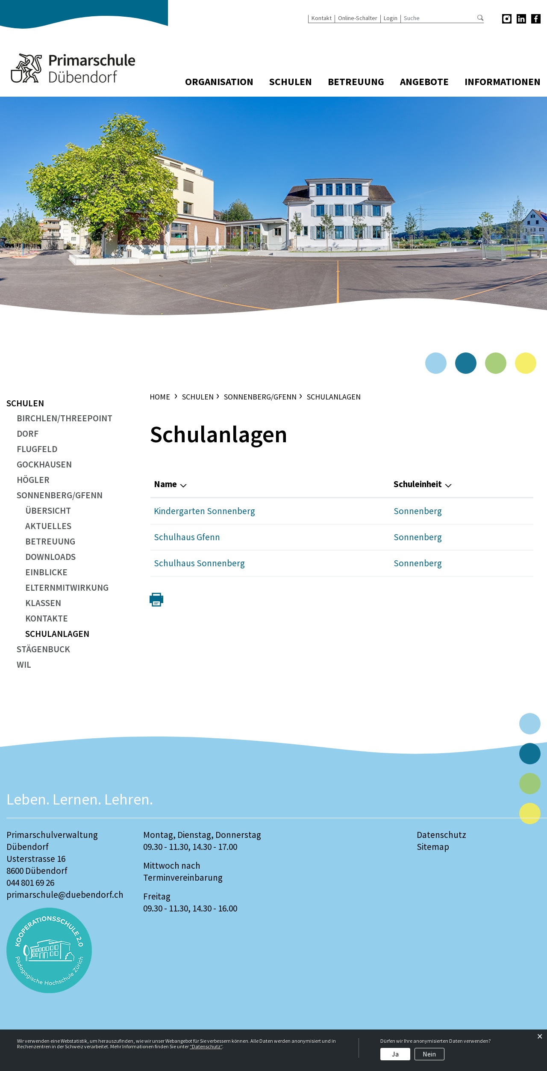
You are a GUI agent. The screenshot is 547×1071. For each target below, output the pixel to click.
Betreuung (356, 82)
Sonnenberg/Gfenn (60, 495)
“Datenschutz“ (206, 1046)
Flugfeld (37, 449)
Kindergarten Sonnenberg (204, 511)
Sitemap (433, 846)
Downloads (50, 556)
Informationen (503, 82)
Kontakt (322, 18)
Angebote (424, 82)
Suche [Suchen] (480, 17)
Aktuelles (48, 526)
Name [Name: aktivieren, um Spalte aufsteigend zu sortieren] (165, 484)
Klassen (43, 603)
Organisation (219, 82)
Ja (395, 1054)
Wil (24, 664)
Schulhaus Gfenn (187, 537)
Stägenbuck (43, 649)
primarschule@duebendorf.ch (65, 894)
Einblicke (46, 572)
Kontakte (46, 618)
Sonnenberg (418, 511)
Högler (33, 479)
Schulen (290, 82)
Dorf (27, 433)
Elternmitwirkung (67, 587)
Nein (429, 1054)
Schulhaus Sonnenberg (199, 563)
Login (390, 18)
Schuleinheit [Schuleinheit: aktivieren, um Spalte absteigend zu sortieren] (418, 484)
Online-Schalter (357, 18)
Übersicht (48, 510)
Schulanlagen (73, 633)
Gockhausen (44, 464)
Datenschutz (441, 834)
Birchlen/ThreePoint (64, 418)
